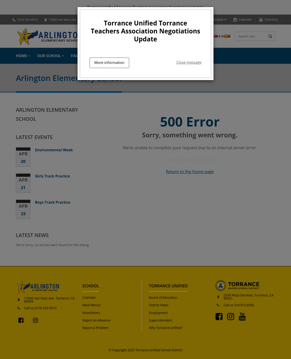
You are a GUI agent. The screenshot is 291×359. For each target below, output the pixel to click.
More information (109, 62)
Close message (188, 62)
